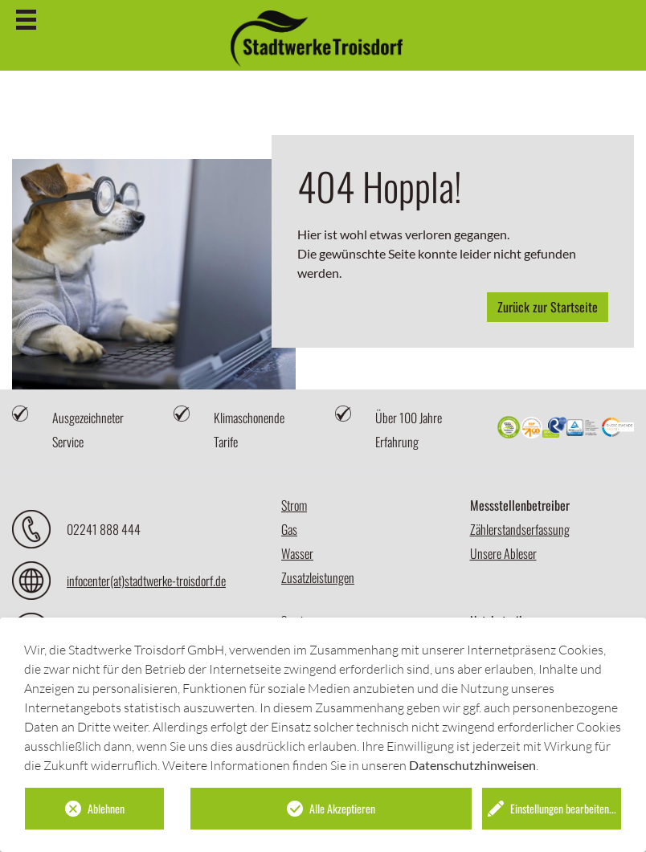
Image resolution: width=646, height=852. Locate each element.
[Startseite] (317, 38)
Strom (294, 505)
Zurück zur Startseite (547, 306)
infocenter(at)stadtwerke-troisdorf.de (146, 580)
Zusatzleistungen (317, 577)
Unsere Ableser (503, 553)
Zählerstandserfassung (520, 529)
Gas (289, 529)
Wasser (297, 553)
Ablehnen (106, 808)
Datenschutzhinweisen (472, 765)
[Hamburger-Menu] (26, 20)
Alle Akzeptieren (342, 808)
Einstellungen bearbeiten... (563, 808)
